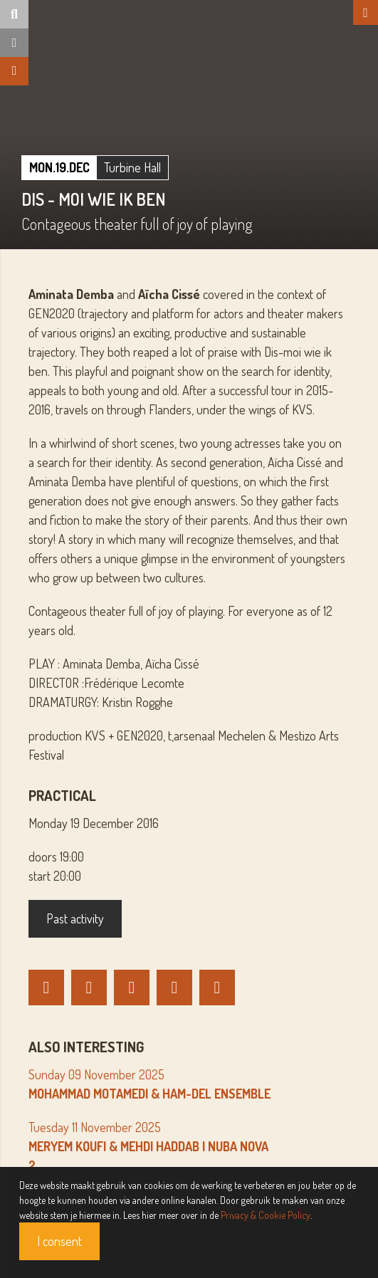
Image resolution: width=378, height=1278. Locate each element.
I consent (59, 1241)
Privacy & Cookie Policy (265, 1215)
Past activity (75, 918)
